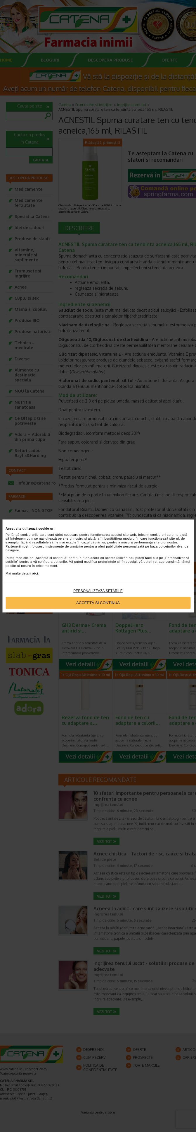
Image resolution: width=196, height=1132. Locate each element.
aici (35, 573)
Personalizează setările (98, 591)
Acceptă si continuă (98, 603)
